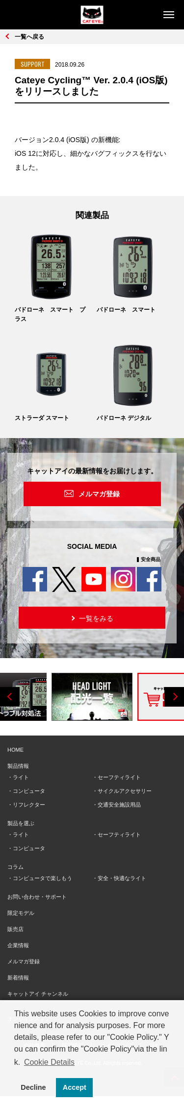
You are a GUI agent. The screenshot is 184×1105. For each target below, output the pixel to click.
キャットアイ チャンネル (37, 994)
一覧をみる (91, 618)
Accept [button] (74, 1087)
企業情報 (18, 945)
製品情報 (18, 766)
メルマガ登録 (99, 494)
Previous (10, 697)
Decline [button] (33, 1087)
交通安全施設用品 (119, 805)
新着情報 (18, 978)
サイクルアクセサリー (125, 791)
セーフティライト (119, 777)
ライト (21, 777)
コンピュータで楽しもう (42, 878)
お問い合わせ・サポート (37, 897)
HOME (15, 750)
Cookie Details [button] (49, 1062)
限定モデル (20, 913)
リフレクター (29, 805)
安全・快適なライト (122, 878)
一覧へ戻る (29, 36)
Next (174, 697)
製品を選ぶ (20, 823)
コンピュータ (29, 791)
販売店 (15, 929)
